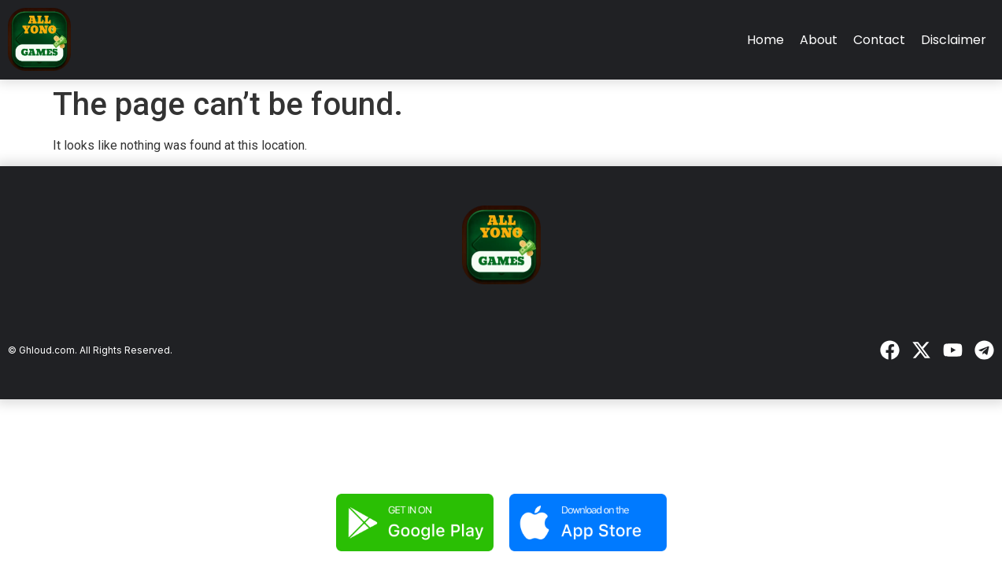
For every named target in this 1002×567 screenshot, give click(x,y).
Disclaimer (953, 40)
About (818, 40)
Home (765, 40)
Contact (879, 40)
